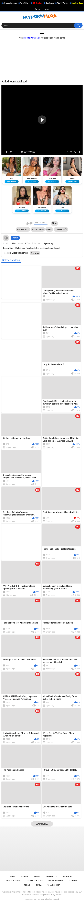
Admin (15, 238)
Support (73, 881)
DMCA (39, 885)
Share (49, 229)
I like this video (27, 223)
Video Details (23, 229)
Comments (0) (61, 229)
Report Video (38, 229)
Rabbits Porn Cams (31, 38)
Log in (47, 9)
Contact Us (51, 876)
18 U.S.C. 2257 (53, 885)
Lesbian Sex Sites (34, 881)
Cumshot (35, 253)
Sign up (37, 9)
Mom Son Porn (13, 881)
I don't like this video (30, 223)
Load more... (42, 824)
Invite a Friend (55, 881)
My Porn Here (39, 899)
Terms (27, 885)
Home (12, 876)
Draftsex (67, 876)
